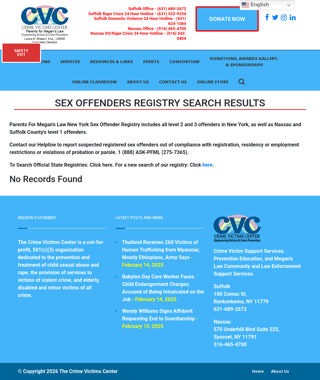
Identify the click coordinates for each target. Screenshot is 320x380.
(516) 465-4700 (171, 28)
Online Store (212, 82)
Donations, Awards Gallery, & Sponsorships (244, 62)
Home (43, 61)
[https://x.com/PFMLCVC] (276, 17)
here (207, 165)
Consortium (184, 61)
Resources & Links (111, 61)
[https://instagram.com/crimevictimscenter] (284, 17)
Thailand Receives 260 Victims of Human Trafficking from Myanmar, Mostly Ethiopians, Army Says (161, 249)
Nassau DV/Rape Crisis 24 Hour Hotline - (128, 33)
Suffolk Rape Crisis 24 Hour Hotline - (122, 13)
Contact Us (173, 82)
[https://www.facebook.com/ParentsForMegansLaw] (268, 17)
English (255, 5)
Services (70, 61)
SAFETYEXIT (21, 52)
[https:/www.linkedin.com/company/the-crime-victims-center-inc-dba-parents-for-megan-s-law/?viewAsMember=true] (293, 17)
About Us (138, 82)
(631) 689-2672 (171, 8)
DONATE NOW (227, 18)
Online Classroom (94, 82)
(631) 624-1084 (177, 21)
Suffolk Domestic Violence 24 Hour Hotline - (135, 18)
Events (151, 61)
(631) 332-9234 (171, 13)
